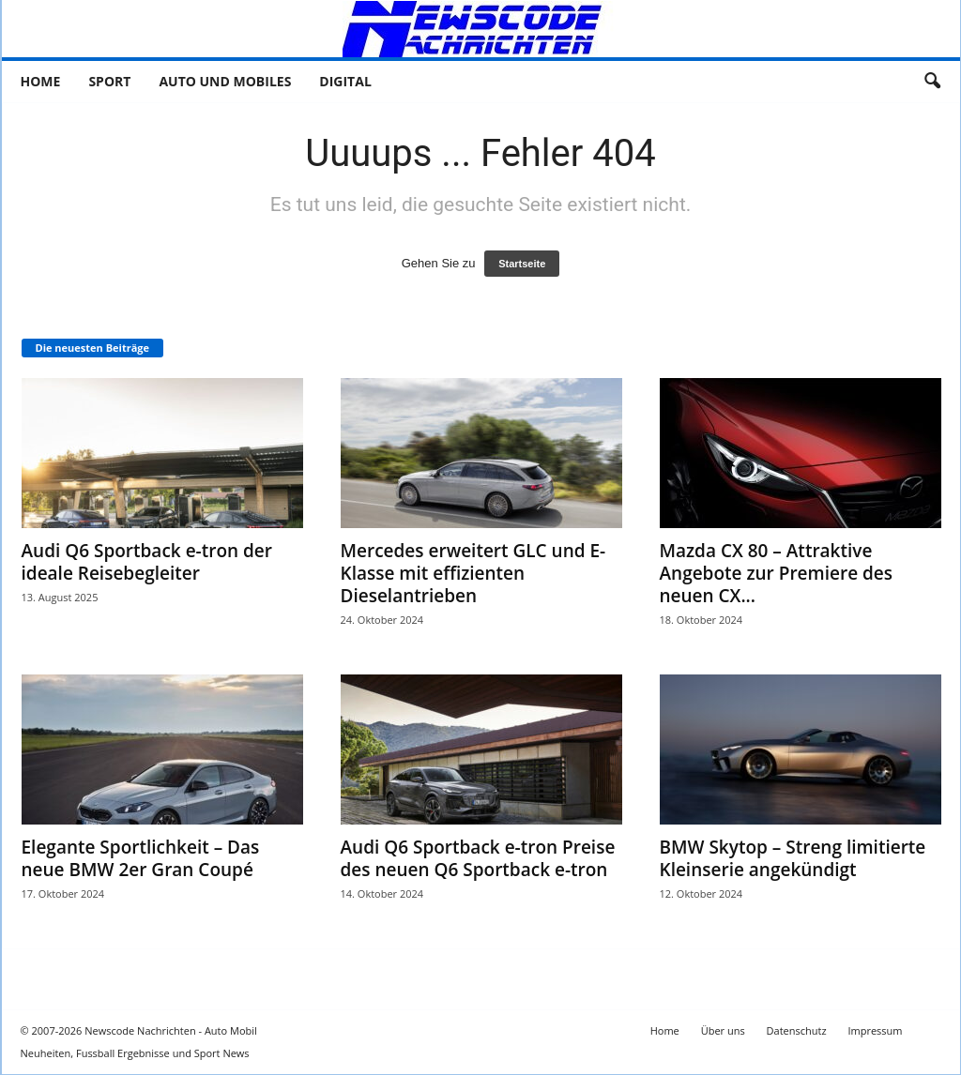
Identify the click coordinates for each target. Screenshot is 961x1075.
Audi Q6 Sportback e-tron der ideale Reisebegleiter (147, 561)
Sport (109, 81)
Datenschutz (797, 1030)
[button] (932, 81)
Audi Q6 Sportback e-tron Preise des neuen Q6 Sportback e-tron (478, 858)
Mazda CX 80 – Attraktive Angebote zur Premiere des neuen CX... (776, 573)
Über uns (723, 1030)
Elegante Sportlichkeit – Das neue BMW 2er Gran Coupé (141, 858)
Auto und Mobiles (225, 81)
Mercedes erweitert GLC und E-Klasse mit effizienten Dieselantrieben (473, 573)
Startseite (521, 263)
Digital (345, 81)
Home (41, 81)
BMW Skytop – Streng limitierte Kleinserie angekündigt (793, 858)
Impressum (874, 1030)
